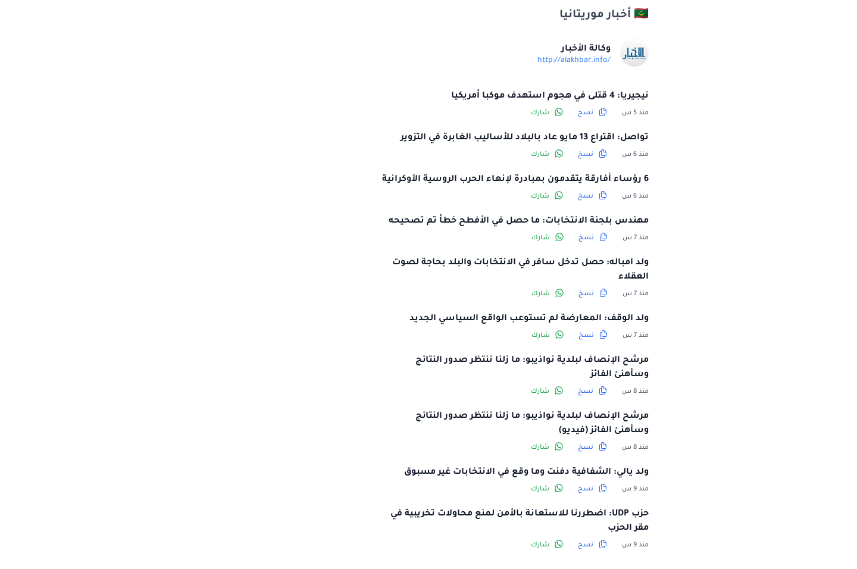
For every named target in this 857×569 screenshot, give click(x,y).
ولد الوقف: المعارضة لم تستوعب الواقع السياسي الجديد (442, 319)
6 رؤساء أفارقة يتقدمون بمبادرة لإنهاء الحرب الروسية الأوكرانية (428, 180)
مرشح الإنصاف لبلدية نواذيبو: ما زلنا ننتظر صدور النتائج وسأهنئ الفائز (445, 368)
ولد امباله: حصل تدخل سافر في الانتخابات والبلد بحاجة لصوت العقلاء (433, 270)
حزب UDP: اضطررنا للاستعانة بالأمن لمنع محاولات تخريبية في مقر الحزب (433, 521)
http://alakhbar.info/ (487, 61)
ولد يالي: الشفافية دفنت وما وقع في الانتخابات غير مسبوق (439, 472)
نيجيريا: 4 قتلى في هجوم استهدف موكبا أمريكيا (463, 96)
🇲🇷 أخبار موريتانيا (517, 15)
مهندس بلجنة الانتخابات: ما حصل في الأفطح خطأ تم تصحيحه (432, 221)
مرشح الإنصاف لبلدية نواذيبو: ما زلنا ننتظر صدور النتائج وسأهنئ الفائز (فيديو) (445, 424)
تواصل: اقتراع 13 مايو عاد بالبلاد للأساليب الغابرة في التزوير (438, 138)
